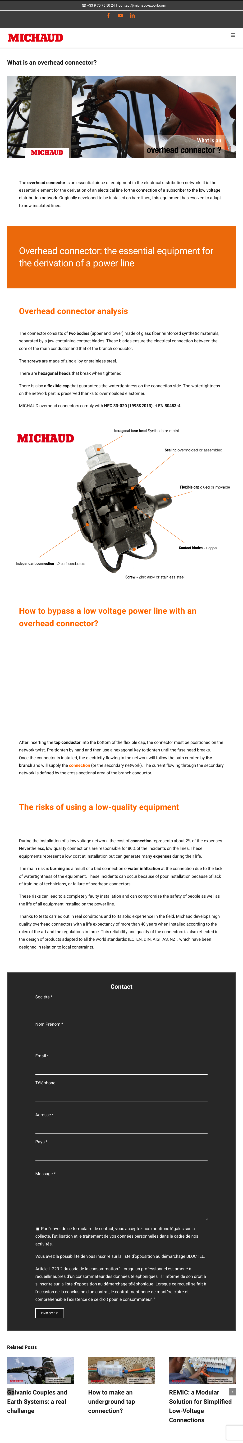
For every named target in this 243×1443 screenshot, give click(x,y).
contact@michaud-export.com (142, 5)
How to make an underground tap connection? (111, 1402)
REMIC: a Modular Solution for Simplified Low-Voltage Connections (200, 1406)
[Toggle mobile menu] (233, 35)
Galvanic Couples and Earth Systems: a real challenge (37, 1402)
